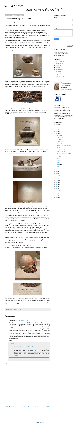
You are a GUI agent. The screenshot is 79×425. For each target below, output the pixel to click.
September (59, 141)
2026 (57, 124)
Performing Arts (59, 63)
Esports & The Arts (61, 151)
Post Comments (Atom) (16, 409)
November (59, 137)
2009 (57, 197)
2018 (57, 178)
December (59, 135)
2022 (57, 133)
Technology (58, 73)
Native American (59, 65)
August (59, 143)
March (58, 164)
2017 (57, 180)
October (59, 139)
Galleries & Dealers (60, 69)
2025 (57, 127)
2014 (57, 186)
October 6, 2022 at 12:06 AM (26, 346)
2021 (57, 171)
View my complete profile (66, 89)
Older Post (47, 406)
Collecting (58, 67)
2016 (57, 182)
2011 (57, 193)
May (58, 160)
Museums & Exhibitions (61, 61)
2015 (57, 184)
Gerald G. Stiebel (66, 83)
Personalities (58, 71)
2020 (57, 173)
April (58, 162)
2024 (57, 129)
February (59, 166)
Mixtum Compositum (60, 76)
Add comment (8, 363)
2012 (57, 191)
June (58, 158)
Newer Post (7, 406)
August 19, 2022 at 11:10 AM (21, 320)
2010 (57, 195)
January (59, 169)
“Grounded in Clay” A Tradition (64, 153)
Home (27, 406)
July (58, 156)
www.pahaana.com (58, 107)
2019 (57, 176)
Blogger (42, 422)
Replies (12, 343)
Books (57, 75)
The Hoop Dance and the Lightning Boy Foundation (63, 148)
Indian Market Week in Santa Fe (64, 145)
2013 (57, 188)
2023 (57, 131)
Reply (10, 340)
